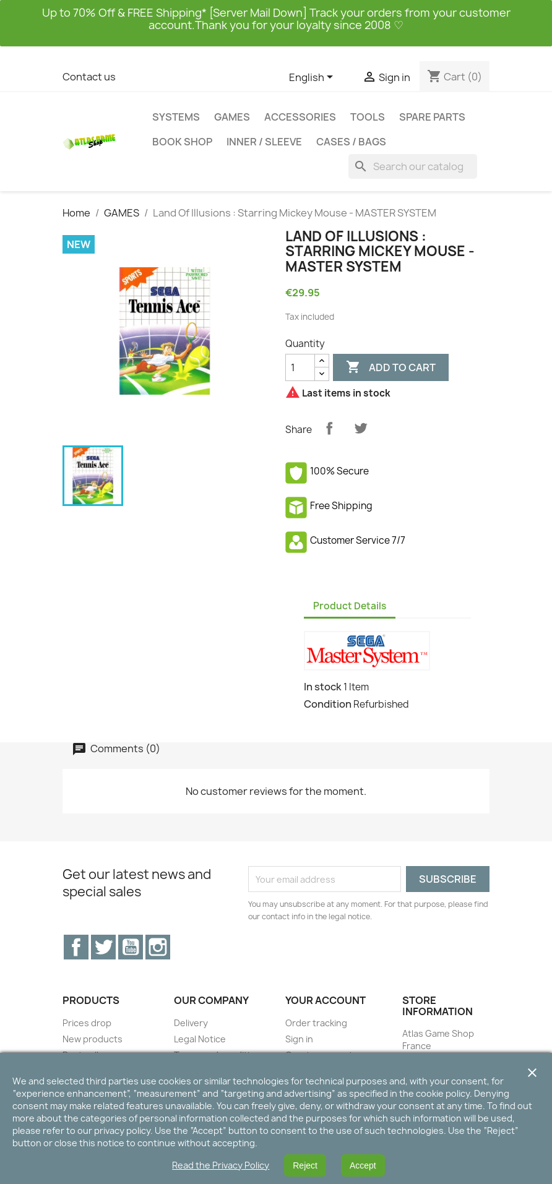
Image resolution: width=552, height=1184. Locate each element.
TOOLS (367, 117)
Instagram (157, 947)
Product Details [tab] (349, 605)
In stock (323, 686)
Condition (327, 704)
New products (93, 1039)
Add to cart (391, 367)
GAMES (232, 117)
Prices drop (87, 1023)
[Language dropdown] (313, 78)
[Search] (412, 166)
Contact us (89, 77)
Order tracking (316, 1023)
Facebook (76, 947)
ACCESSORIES (300, 117)
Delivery (191, 1023)
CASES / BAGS (351, 141)
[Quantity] (300, 367)
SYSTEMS (176, 117)
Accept (363, 1165)
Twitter (103, 947)
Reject (305, 1165)
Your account (325, 1000)
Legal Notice (200, 1039)
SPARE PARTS (432, 117)
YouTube (130, 947)
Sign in (299, 1039)
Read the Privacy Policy (220, 1165)
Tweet (360, 428)
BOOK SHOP (182, 141)
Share (329, 428)
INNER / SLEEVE (264, 141)
